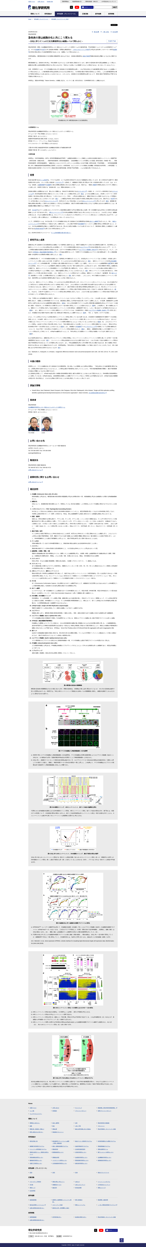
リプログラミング (91, 326)
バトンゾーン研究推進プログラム (38, 1149)
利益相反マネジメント (58, 1132)
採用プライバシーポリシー (104, 1110)
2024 (76, 1172)
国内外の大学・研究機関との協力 (60, 1208)
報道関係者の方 (77, 1)
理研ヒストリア (102, 1187)
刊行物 (31, 1184)
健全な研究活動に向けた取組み (83, 1129)
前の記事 (96, 32)
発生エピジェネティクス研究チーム (54, 407)
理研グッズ (32, 1187)
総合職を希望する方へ (80, 1217)
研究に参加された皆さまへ (36, 1132)
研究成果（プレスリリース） (41, 19)
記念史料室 (32, 1190)
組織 (31, 1126)
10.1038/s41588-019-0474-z (98, 393)
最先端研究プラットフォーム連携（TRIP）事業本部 (60, 1142)
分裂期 (48, 185)
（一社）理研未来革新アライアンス (107, 1205)
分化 (43, 49)
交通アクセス (31, 1)
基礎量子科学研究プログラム (37, 1146)
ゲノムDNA (44, 180)
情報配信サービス (56, 1184)
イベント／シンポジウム (104, 1181)
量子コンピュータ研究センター (106, 1152)
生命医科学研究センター (81, 1157)
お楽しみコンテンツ (80, 1184)
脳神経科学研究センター (36, 1160)
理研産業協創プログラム (104, 1146)
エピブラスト (85, 247)
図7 (48, 340)
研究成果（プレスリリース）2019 (59, 19)
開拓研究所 (55, 1149)
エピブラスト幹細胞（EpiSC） (99, 310)
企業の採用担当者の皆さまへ (37, 1208)
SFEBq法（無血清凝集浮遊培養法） (44, 252)
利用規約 (54, 1110)
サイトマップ (78, 1107)
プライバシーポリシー (80, 1110)
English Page (112, 41)
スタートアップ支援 (57, 1205)
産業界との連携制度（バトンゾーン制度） (61, 1201)
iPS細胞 (79, 326)
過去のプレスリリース (103, 1172)
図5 (63, 303)
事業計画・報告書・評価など (37, 1129)
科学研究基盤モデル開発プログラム (107, 1141)
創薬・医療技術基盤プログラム (60, 1146)
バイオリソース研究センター (59, 1160)
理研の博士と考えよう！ (58, 1181)
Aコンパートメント (51, 201)
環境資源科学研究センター (82, 1160)
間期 (95, 185)
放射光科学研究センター (81, 1163)
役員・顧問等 (55, 1123)
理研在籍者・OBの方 (91, 1)
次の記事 (115, 32)
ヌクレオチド (82, 191)
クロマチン (59, 182)
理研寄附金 (65, 1)
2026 (31, 1172)
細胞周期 (42, 185)
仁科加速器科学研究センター (59, 1163)
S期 (109, 263)
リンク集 (32, 1110)
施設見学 (54, 1187)
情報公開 (54, 1129)
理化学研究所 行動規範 (103, 1123)
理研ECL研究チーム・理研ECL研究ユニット (39, 1153)
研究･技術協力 (78, 1200)
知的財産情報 (33, 1200)
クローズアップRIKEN (35, 1181)
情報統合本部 (55, 1157)
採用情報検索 (33, 1217)
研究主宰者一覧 (34, 1141)
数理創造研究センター (58, 1152)
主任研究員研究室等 (80, 1149)
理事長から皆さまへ (35, 1123)
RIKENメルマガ (88, 7)
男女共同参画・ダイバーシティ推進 (107, 1129)
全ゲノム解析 (95, 221)
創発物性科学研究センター (104, 1160)
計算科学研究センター (80, 1152)
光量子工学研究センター (36, 1163)
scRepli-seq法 (40, 228)
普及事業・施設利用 (103, 1200)
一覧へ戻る (106, 32)
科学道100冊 (78, 1187)
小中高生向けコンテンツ (108, 1)
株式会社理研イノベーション (38, 1205)
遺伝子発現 (87, 56)
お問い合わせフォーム (35, 470)
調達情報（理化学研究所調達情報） (107, 1107)
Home (29, 19)
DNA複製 (81, 224)
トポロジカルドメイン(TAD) (81, 49)
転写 (113, 198)
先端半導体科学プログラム (82, 1146)
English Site (50, 1)
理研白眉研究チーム (103, 1149)
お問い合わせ (41, 1)
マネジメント (101, 1126)
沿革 (76, 1123)
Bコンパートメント (89, 201)
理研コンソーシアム (80, 1205)
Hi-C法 (35, 210)
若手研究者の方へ (56, 1217)
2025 (53, 1172)
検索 (114, 7)
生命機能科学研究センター (36, 407)
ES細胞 (37, 49)
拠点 (53, 1126)
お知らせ (77, 1181)
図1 (82, 194)
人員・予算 (78, 1126)
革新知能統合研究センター (36, 1157)
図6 (99, 321)
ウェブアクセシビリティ (36, 1113)
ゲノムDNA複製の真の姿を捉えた (61, 232)
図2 (61, 254)
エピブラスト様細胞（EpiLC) (88, 249)
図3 (89, 261)
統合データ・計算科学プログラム (83, 1141)
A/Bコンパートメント (56, 212)
